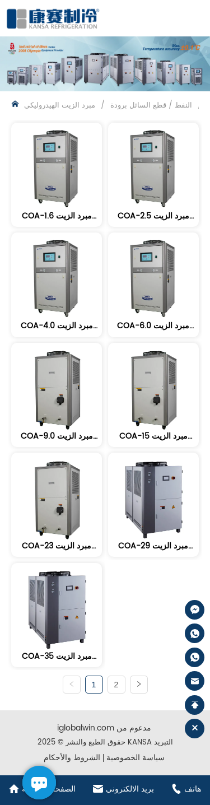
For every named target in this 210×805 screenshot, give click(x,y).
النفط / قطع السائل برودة (151, 105)
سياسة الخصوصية (135, 757)
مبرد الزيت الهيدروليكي (60, 105)
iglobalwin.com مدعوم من (104, 728)
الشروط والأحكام (72, 757)
